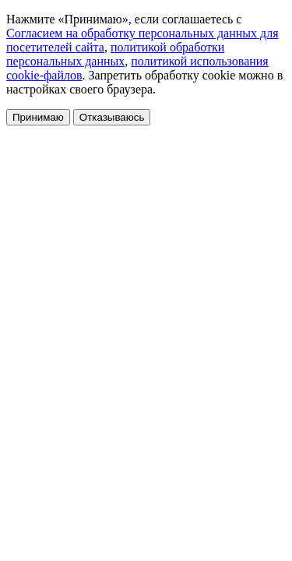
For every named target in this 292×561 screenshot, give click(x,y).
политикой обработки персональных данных (115, 54)
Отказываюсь (112, 117)
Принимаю (38, 117)
